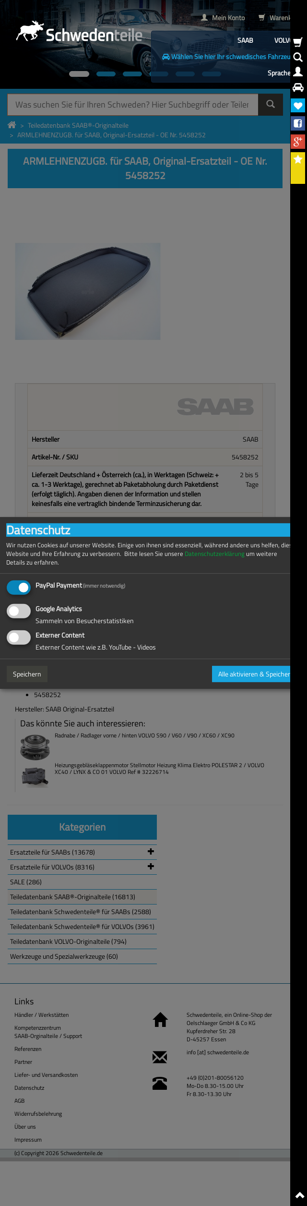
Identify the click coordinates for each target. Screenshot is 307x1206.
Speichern (27, 674)
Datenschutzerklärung (215, 553)
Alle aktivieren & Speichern (256, 674)
